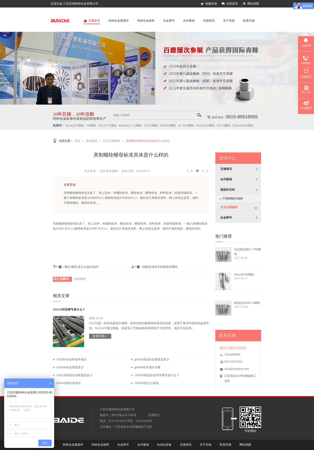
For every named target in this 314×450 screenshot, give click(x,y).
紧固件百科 (227, 189)
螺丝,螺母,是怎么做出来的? (82, 266)
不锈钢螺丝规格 (233, 198)
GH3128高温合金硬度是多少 (74, 375)
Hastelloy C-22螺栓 (130, 125)
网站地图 (253, 3)
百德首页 (91, 21)
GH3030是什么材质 (146, 383)
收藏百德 (211, 3)
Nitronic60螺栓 (205, 125)
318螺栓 (91, 125)
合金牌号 (169, 20)
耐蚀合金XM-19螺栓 (247, 302)
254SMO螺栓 (168, 125)
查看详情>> (100, 336)
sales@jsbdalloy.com (236, 368)
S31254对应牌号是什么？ (69, 309)
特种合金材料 (146, 20)
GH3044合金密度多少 (70, 367)
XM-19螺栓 (223, 125)
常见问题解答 (111, 140)
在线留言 (232, 3)
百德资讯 (209, 20)
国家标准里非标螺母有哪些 (160, 266)
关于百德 (229, 20)
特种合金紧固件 (118, 20)
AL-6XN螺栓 (186, 125)
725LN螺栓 (151, 125)
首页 (77, 140)
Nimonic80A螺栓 (243, 125)
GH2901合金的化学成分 (71, 359)
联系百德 (249, 20)
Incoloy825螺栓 (75, 125)
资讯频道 (91, 140)
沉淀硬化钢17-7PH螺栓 (247, 252)
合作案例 (189, 20)
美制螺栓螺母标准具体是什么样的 (147, 140)
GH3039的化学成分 (68, 383)
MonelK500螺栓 (244, 274)
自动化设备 (164, 444)
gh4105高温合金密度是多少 (151, 359)
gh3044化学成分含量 (147, 367)
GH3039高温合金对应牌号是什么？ (156, 375)
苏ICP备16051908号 (123, 415)
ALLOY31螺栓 (107, 125)
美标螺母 (80, 279)
